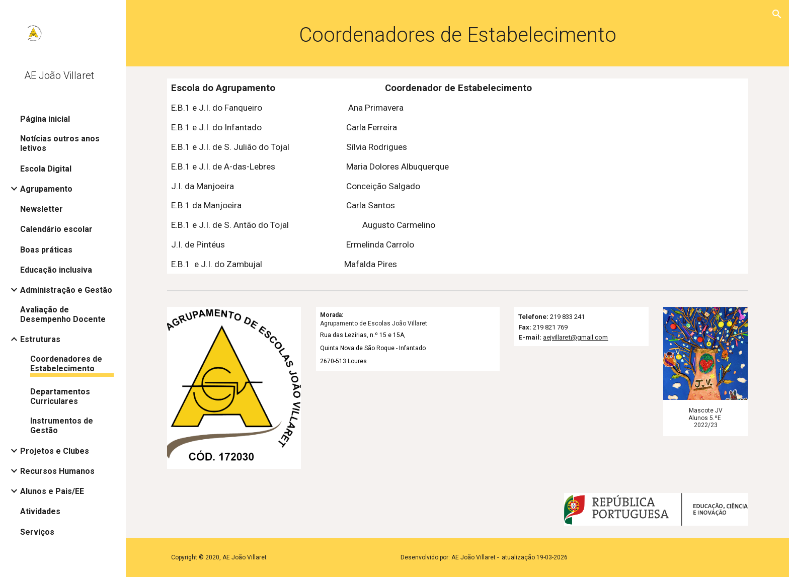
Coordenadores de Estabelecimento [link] (66, 363)
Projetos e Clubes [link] (54, 451)
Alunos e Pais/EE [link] (52, 491)
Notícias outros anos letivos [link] (60, 143)
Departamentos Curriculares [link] (60, 396)
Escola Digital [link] (45, 169)
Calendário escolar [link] (56, 229)
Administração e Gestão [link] (66, 290)
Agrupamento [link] (46, 189)
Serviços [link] (37, 532)
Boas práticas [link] (46, 250)
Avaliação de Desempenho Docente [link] (63, 314)
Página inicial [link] (45, 119)
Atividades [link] (40, 511)
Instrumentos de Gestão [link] (61, 425)
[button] (777, 14)
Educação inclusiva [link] (56, 270)
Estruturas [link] (40, 339)
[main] (457, 33)
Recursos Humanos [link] (57, 471)
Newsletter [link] (41, 209)
